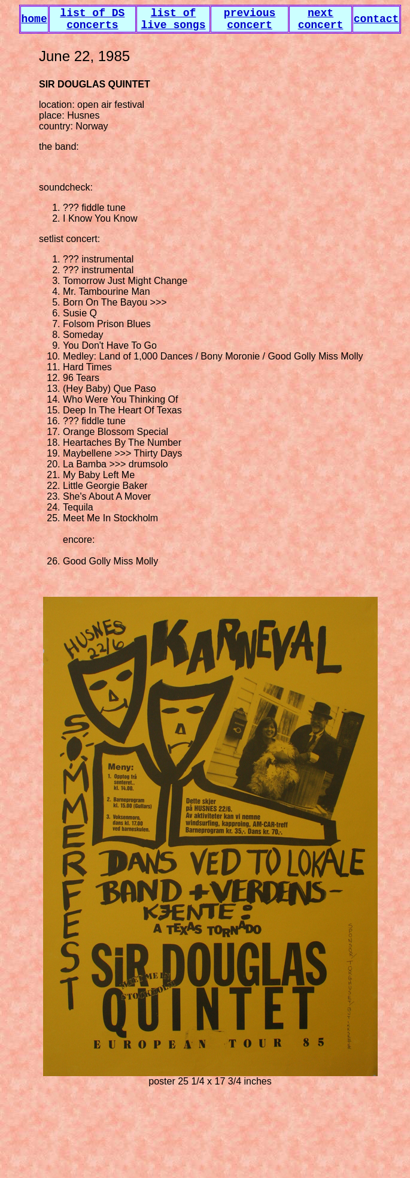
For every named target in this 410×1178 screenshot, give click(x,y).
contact (376, 19)
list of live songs (173, 19)
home (34, 19)
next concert (321, 19)
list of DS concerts (92, 19)
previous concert (249, 19)
